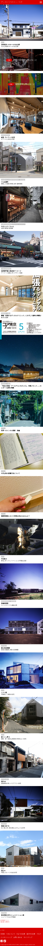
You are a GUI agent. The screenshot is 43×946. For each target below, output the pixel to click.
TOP (2, 930)
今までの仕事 (20, 934)
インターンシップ (6, 937)
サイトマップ (28, 937)
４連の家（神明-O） (5, 922)
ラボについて (10, 934)
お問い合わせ (17, 937)
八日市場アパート (4, 920)
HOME (3, 934)
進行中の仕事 (31, 934)
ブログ (39, 934)
